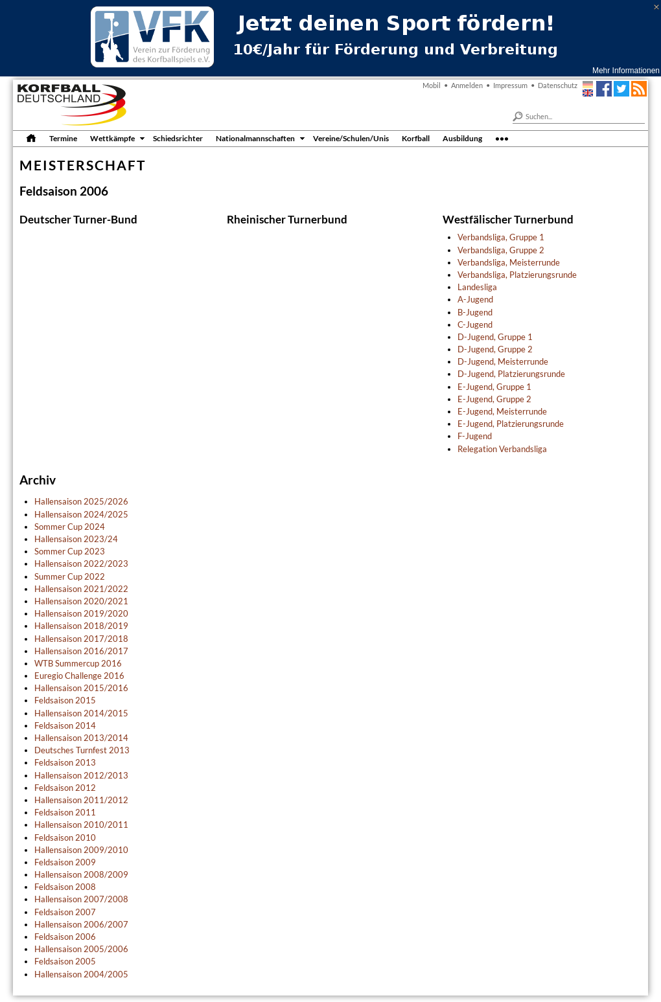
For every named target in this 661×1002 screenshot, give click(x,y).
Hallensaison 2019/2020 (81, 613)
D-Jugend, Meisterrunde (503, 361)
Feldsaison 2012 (65, 787)
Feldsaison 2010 (65, 837)
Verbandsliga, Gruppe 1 (501, 237)
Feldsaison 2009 (65, 862)
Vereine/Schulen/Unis (351, 137)
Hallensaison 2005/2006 (81, 949)
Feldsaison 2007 (65, 912)
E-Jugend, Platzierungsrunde (511, 423)
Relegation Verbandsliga (502, 449)
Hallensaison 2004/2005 (81, 974)
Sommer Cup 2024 (69, 526)
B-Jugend (475, 312)
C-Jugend (475, 324)
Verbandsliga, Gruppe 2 (501, 250)
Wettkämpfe (112, 137)
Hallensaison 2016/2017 (81, 651)
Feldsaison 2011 (65, 812)
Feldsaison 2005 (65, 961)
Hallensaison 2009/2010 (81, 850)
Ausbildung (462, 137)
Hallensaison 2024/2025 (81, 514)
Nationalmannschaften (255, 137)
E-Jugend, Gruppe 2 (494, 399)
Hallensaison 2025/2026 (81, 501)
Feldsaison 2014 (65, 725)
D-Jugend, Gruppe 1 (495, 337)
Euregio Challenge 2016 (79, 675)
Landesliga (477, 287)
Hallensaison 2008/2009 (81, 874)
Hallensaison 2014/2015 (81, 713)
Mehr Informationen (626, 70)
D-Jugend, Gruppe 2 (495, 349)
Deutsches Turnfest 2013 (82, 750)
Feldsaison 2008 (65, 887)
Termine (63, 137)
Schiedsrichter (178, 137)
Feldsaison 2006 (65, 936)
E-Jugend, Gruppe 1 (494, 386)
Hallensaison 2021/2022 (81, 589)
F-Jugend (475, 436)
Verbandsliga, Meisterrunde (509, 262)
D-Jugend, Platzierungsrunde (511, 374)
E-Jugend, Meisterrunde (502, 411)
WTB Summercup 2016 (78, 663)
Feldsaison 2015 (65, 700)
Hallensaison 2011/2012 (81, 800)
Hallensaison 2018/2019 (81, 626)
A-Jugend (475, 299)
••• (502, 137)
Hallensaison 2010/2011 (81, 824)
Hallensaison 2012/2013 (81, 775)
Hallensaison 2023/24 (76, 539)
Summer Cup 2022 (69, 576)
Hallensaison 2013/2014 (81, 738)
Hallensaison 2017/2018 (81, 638)
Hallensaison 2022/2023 (81, 563)
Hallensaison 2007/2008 (81, 899)
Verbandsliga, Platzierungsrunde (517, 274)
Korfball (416, 137)
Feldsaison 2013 (65, 762)
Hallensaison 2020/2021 (81, 601)
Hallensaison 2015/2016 (81, 688)
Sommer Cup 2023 (69, 551)
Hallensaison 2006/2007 (81, 924)
